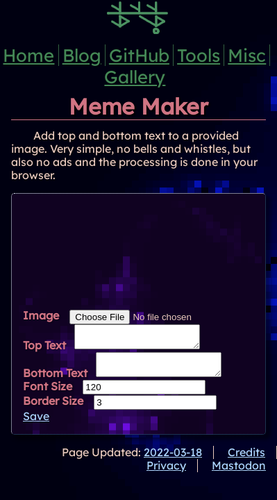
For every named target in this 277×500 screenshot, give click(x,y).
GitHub (139, 55)
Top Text (44, 349)
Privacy (166, 474)
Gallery (134, 76)
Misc (247, 55)
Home (28, 55)
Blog (81, 55)
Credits (246, 460)
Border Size (53, 409)
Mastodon (239, 474)
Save (36, 424)
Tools (198, 55)
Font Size (47, 394)
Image (41, 315)
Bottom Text (55, 381)
